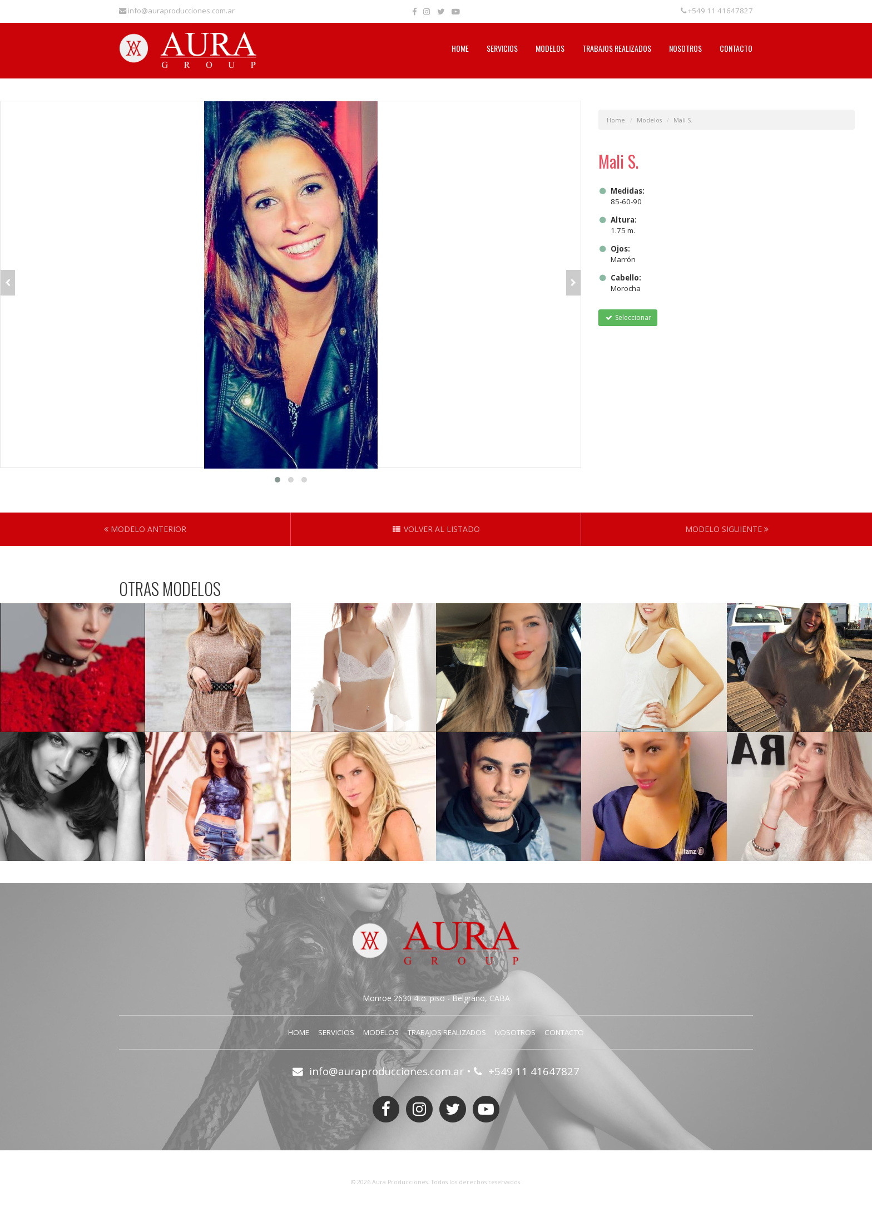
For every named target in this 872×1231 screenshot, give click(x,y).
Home (460, 48)
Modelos (550, 48)
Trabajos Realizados (616, 48)
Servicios (502, 48)
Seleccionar (628, 317)
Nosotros (685, 48)
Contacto (736, 48)
